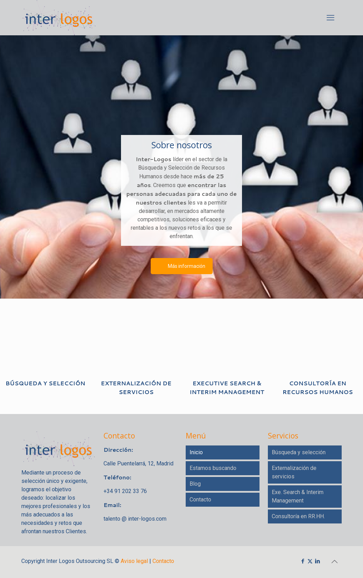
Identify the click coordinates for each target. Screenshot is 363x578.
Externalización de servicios (294, 472)
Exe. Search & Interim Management (297, 496)
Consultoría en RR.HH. (298, 516)
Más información (186, 266)
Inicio (196, 452)
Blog (195, 483)
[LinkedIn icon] (317, 561)
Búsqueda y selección (299, 452)
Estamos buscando (213, 468)
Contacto (200, 499)
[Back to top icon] (334, 561)
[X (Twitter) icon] (310, 561)
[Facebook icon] (302, 561)
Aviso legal (134, 561)
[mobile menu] (330, 17)
